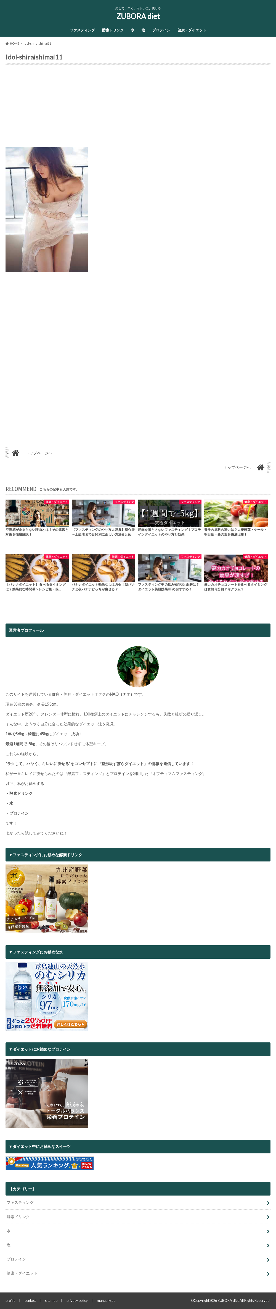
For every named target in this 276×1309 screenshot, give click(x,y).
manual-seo (106, 1300)
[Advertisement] (138, 108)
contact (30, 1300)
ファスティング (82, 30)
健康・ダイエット (191, 30)
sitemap (51, 1300)
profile (10, 1300)
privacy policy (77, 1300)
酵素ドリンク (113, 30)
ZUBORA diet (138, 16)
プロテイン (161, 30)
